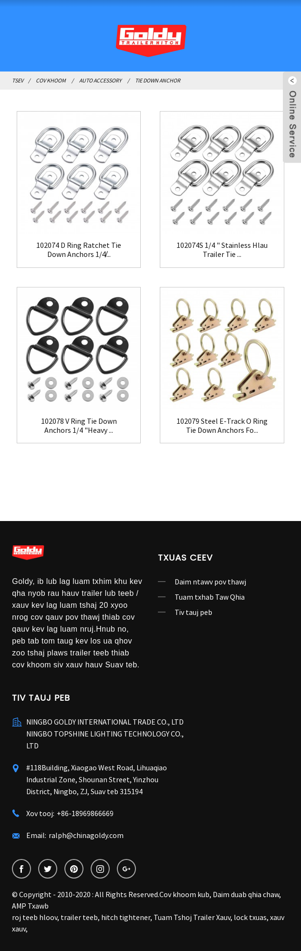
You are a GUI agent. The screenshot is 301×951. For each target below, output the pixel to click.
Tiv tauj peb (193, 612)
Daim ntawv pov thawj (210, 581)
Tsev (17, 80)
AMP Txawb (30, 905)
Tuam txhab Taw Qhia (210, 597)
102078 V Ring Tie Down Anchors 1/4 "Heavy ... (79, 426)
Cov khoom (51, 80)
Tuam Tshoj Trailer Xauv (192, 917)
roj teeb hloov (34, 917)
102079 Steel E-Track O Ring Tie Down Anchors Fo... (222, 426)
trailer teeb (79, 917)
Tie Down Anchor (157, 80)
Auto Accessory (100, 80)
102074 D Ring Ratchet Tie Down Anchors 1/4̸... (78, 250)
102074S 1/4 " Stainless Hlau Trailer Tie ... (222, 250)
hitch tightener (125, 917)
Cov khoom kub (184, 894)
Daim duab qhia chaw (246, 894)
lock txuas (250, 917)
